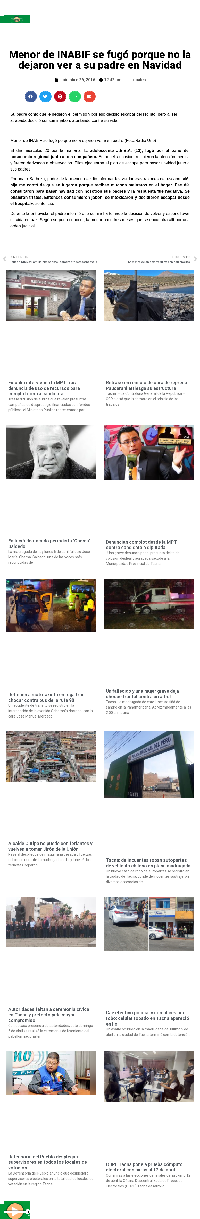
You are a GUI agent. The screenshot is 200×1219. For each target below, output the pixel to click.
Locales (138, 79)
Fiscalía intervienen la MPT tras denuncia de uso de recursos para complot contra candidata (44, 388)
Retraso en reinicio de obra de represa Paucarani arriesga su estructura (146, 385)
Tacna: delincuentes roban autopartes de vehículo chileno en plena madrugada (148, 862)
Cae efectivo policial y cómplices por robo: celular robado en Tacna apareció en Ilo (147, 1018)
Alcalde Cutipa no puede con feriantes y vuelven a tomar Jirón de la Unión (50, 846)
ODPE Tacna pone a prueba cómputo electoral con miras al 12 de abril (144, 1167)
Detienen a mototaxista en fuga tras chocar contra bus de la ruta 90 (46, 697)
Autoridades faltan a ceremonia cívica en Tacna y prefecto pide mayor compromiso (48, 1015)
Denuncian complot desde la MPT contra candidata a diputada (141, 544)
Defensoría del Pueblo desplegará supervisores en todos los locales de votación (47, 1162)
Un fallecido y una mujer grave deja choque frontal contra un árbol (142, 693)
